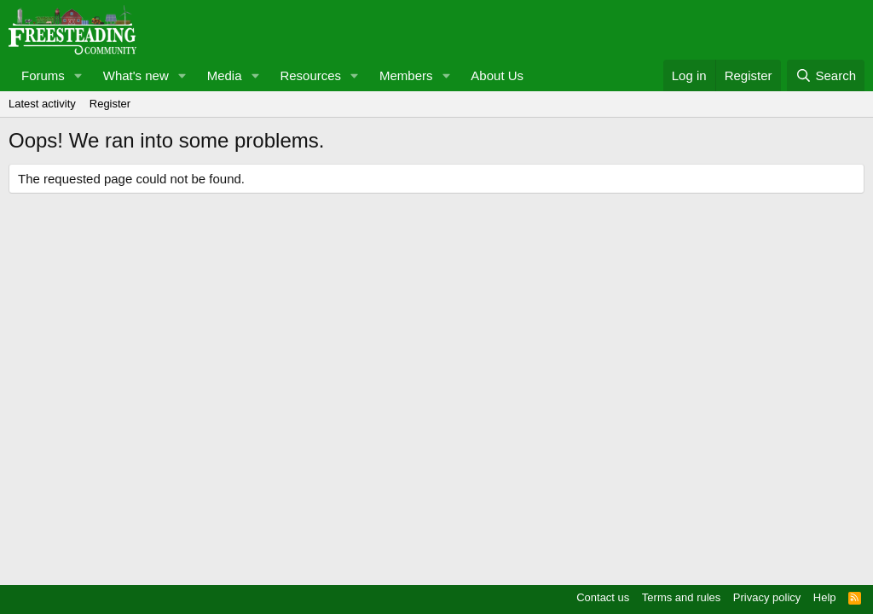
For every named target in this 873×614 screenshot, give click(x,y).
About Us (497, 75)
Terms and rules (681, 597)
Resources (310, 75)
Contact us (602, 597)
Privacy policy (767, 597)
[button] (78, 75)
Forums (43, 75)
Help (824, 597)
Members (406, 75)
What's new (136, 75)
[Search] (825, 75)
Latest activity (42, 103)
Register (110, 103)
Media (224, 75)
